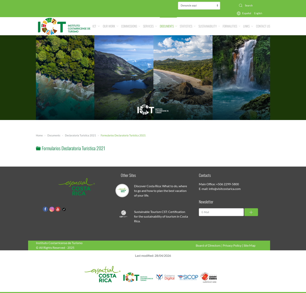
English (258, 13)
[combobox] (253, 5)
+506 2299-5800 (227, 184)
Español (246, 13)
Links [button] (248, 26)
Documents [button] (168, 26)
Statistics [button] (188, 26)
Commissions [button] (130, 26)
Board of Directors (208, 245)
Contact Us (263, 26)
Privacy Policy (232, 245)
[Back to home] (64, 26)
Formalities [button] (231, 26)
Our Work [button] (110, 26)
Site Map (249, 245)
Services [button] (150, 26)
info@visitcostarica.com (225, 189)
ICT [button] (96, 26)
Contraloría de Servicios (199, 6)
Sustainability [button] (209, 26)
